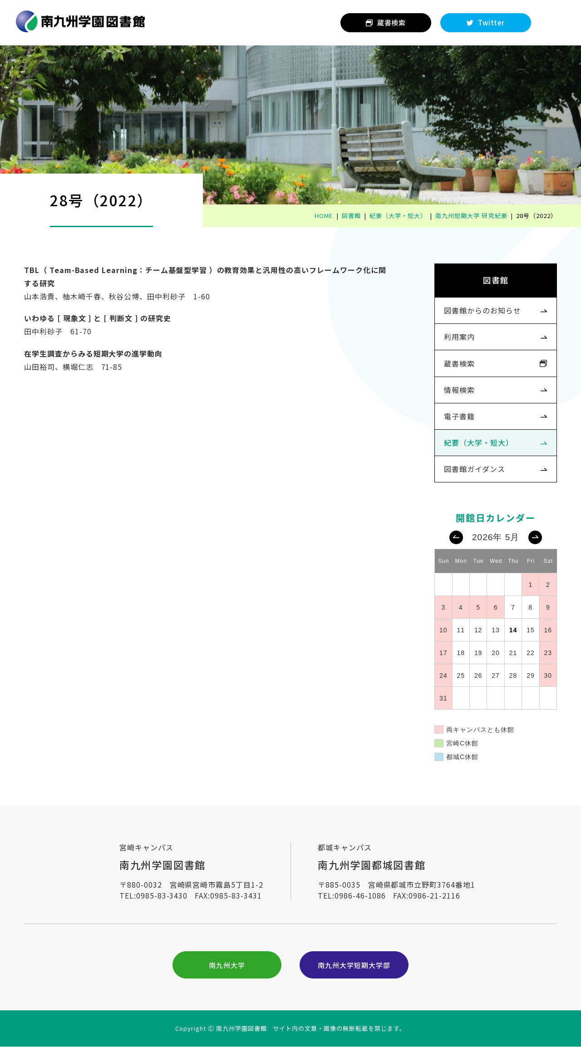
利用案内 (456, 340)
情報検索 (456, 394)
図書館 (493, 281)
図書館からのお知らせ (479, 313)
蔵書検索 (456, 367)
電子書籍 (456, 421)
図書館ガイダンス (471, 476)
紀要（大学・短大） (475, 448)
